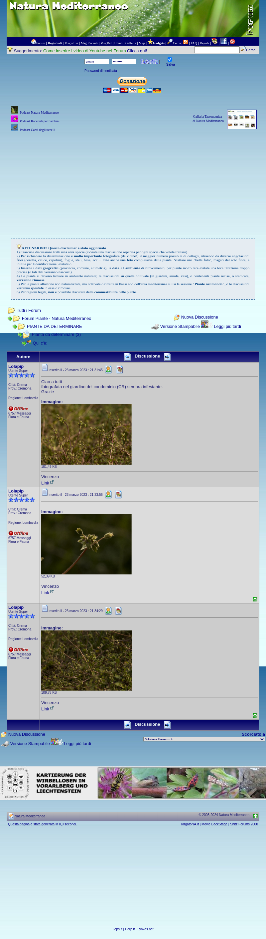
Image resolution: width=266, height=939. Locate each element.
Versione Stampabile (180, 326)
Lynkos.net (146, 929)
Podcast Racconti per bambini (40, 121)
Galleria (130, 43)
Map (142, 43)
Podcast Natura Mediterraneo (39, 112)
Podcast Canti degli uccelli (37, 130)
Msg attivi (71, 43)
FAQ (194, 43)
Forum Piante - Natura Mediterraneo (56, 318)
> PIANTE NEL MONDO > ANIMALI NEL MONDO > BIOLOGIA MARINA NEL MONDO (204, 739)
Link (48, 482)
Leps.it (117, 929)
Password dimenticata (100, 71)
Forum (40, 43)
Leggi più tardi (227, 326)
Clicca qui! (137, 50)
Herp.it (130, 929)
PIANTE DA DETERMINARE (54, 326)
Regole (204, 43)
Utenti (118, 43)
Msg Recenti (89, 43)
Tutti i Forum (29, 310)
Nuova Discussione (199, 317)
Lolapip (16, 366)
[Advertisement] (133, 180)
